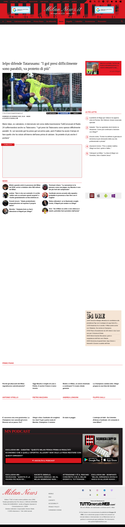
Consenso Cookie (55, 510)
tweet (76, 113)
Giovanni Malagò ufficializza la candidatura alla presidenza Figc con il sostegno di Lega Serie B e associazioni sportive (103, 323)
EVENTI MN (14, 1)
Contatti (52, 500)
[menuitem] (3, 21)
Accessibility (53, 503)
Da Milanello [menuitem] (51, 21)
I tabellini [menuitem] (78, 21)
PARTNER (23, 1)
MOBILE (74, 1)
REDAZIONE (33, 1)
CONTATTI (65, 1)
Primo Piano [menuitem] (39, 21)
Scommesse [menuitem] (90, 21)
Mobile (51, 493)
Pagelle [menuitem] (69, 21)
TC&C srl (12, 499)
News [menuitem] (61, 21)
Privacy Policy (54, 507)
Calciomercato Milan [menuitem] (22, 21)
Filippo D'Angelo (10, 118)
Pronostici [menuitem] (102, 21)
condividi (64, 113)
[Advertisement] (103, 215)
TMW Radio (44, 1)
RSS (50, 497)
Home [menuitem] (9, 21)
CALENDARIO (55, 1)
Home (6, 1)
